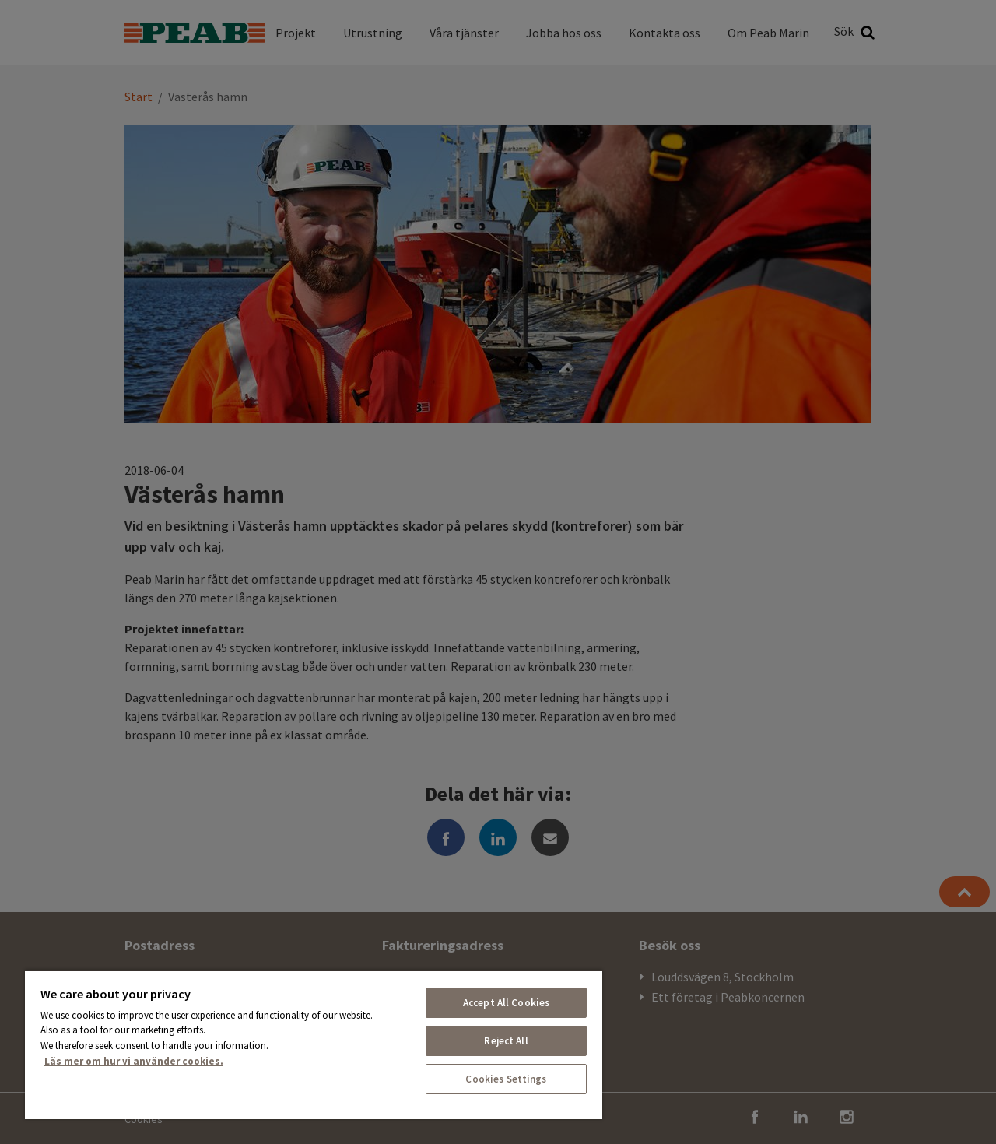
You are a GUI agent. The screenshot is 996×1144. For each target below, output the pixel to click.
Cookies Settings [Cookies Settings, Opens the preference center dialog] (505, 1079)
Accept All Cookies (506, 1002)
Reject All (506, 1040)
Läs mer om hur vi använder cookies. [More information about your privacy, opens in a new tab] (133, 1061)
